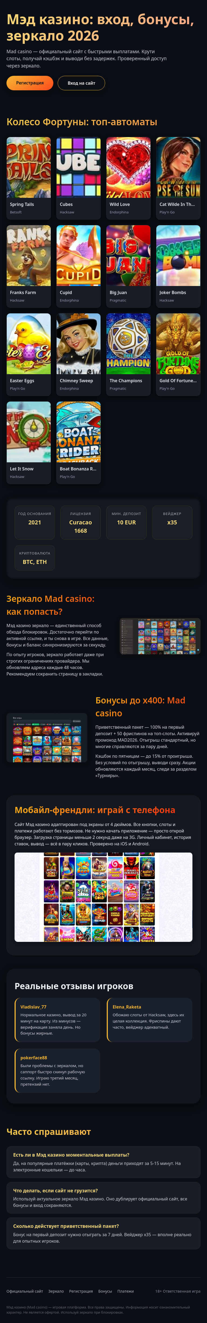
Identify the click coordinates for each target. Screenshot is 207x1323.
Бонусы (105, 1291)
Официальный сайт (24, 1291)
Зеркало (56, 1291)
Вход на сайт (81, 83)
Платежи (126, 1291)
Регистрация (30, 83)
